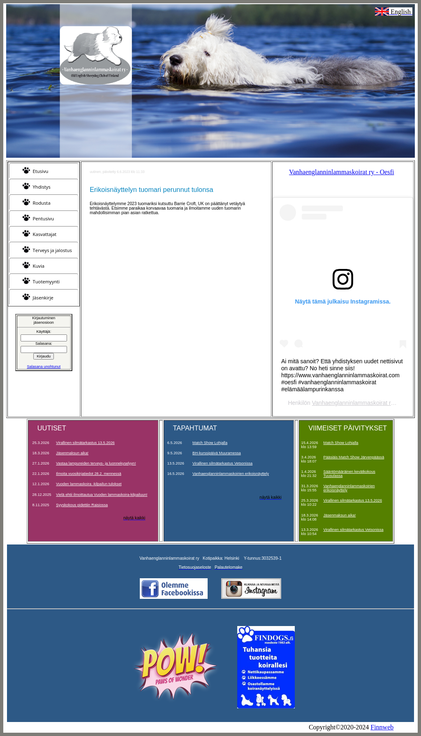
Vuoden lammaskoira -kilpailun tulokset (88, 484)
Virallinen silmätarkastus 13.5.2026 (85, 443)
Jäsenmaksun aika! (72, 453)
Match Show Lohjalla (209, 443)
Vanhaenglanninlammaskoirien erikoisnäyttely (230, 474)
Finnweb (381, 727)
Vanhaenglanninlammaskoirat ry (353, 403)
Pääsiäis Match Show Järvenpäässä (354, 457)
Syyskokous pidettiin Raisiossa (82, 505)
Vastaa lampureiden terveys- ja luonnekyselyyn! (96, 463)
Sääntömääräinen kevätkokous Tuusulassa (349, 474)
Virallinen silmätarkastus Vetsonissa (222, 463)
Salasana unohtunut (43, 366)
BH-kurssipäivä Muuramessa (216, 453)
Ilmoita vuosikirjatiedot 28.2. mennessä (88, 474)
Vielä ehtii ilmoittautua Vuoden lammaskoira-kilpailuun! (101, 495)
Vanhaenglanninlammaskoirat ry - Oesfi (341, 171)
